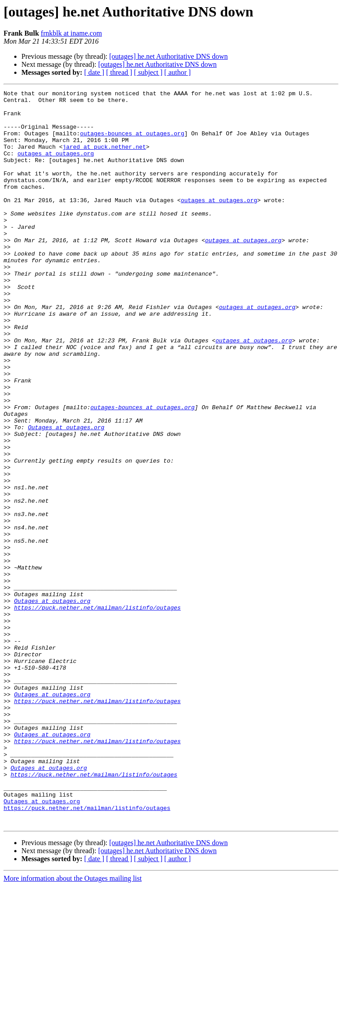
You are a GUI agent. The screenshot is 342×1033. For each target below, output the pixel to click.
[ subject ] (148, 72)
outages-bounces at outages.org (132, 142)
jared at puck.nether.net (104, 159)
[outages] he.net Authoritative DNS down (168, 56)
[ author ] (177, 72)
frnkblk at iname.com (71, 33)
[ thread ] (119, 72)
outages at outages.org (55, 167)
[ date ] (94, 72)
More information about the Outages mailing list (73, 1025)
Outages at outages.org (66, 495)
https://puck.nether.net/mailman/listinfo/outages (97, 712)
